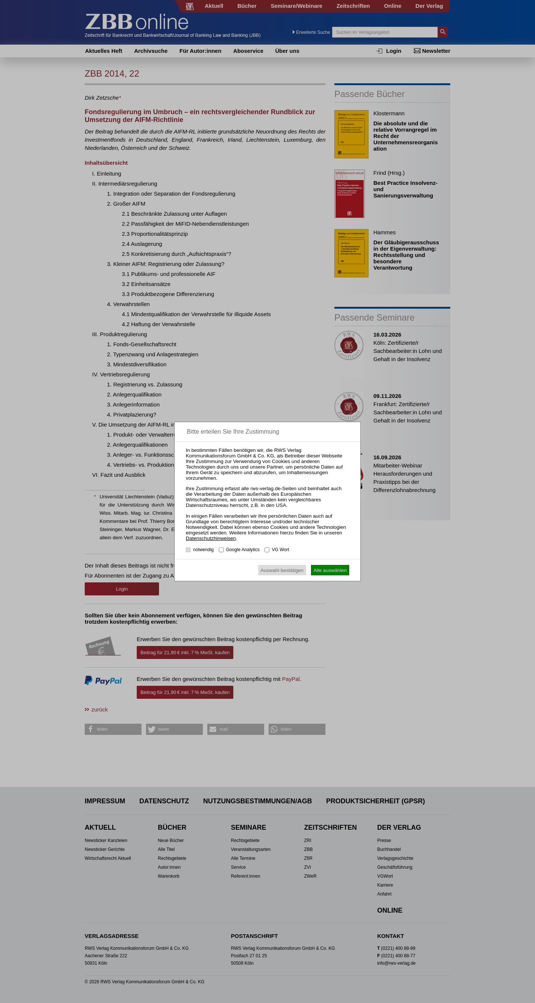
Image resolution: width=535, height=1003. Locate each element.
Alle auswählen (330, 570)
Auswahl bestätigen (282, 570)
